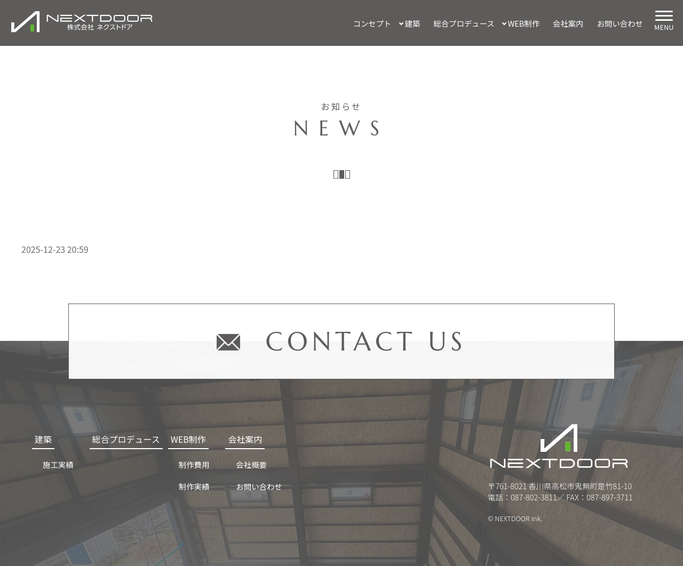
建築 (412, 23)
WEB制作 (523, 23)
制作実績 (194, 486)
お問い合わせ (620, 23)
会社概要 (251, 464)
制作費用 (194, 464)
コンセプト (372, 23)
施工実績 (58, 464)
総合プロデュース (463, 23)
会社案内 (568, 23)
